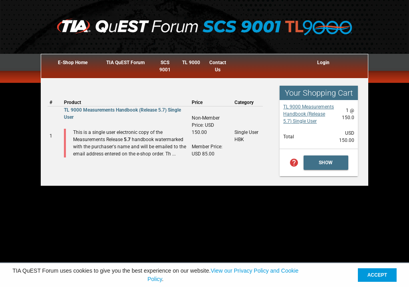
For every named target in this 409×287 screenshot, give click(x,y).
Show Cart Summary (326, 165)
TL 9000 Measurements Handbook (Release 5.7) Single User (308, 114)
